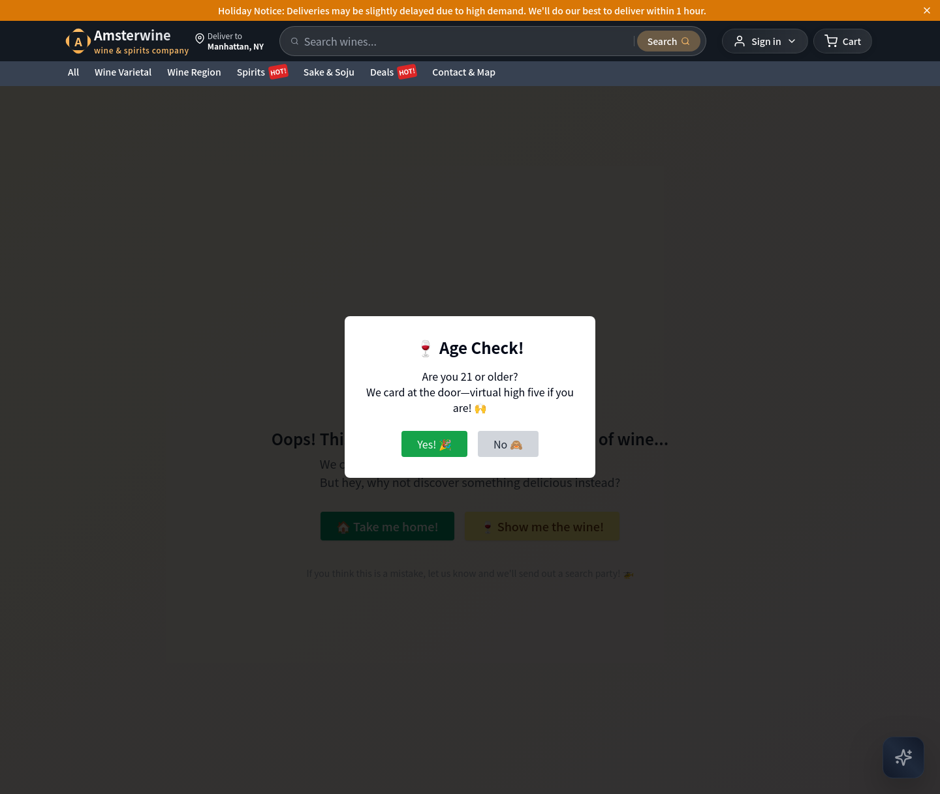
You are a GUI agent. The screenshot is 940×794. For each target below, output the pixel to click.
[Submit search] (669, 41)
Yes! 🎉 (434, 444)
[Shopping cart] (842, 41)
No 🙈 (508, 444)
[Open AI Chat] (903, 757)
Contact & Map (463, 71)
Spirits (262, 71)
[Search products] (465, 41)
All (73, 71)
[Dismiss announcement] (927, 10)
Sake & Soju (329, 71)
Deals (393, 71)
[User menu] (764, 41)
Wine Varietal (123, 71)
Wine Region (194, 71)
